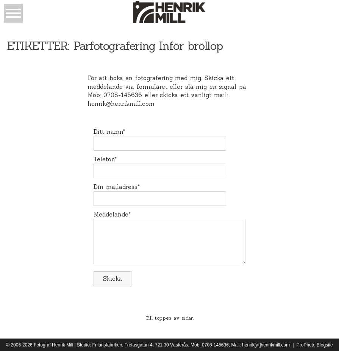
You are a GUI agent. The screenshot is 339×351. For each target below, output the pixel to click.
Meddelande (111, 214)
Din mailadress (115, 186)
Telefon (104, 159)
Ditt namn (108, 131)
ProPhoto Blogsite (315, 345)
